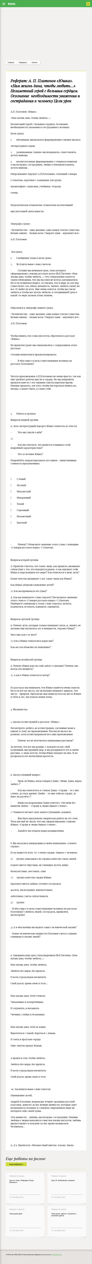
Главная (11, 62)
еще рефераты (16, 1164)
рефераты (23, 62)
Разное (34, 62)
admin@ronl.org (57, 1254)
